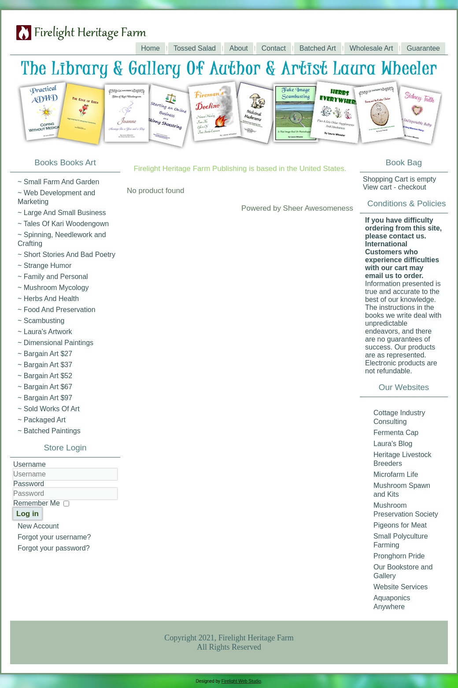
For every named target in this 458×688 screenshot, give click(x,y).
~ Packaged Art (42, 420)
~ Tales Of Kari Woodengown (63, 223)
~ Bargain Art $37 (45, 364)
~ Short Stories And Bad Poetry (66, 254)
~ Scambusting (41, 320)
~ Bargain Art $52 (45, 375)
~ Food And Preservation (57, 309)
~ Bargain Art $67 (45, 386)
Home (150, 48)
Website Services (400, 587)
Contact (274, 48)
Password (28, 483)
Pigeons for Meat (400, 525)
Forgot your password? (54, 548)
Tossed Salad (195, 48)
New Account (38, 526)
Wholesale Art (371, 48)
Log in (27, 513)
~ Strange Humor (44, 265)
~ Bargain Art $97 (45, 398)
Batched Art (317, 48)
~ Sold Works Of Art (49, 409)
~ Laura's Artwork (45, 331)
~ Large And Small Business (62, 212)
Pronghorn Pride (399, 556)
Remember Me (36, 503)
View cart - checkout (394, 187)
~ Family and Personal (53, 276)
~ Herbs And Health (48, 298)
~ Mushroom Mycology (53, 287)
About (238, 48)
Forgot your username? (54, 537)
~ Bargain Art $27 (45, 353)
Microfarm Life (395, 474)
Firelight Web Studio (241, 681)
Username (29, 464)
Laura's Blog (392, 443)
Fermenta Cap (395, 432)
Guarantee (423, 48)
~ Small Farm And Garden (58, 182)
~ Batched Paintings (49, 431)
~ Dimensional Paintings (55, 342)
